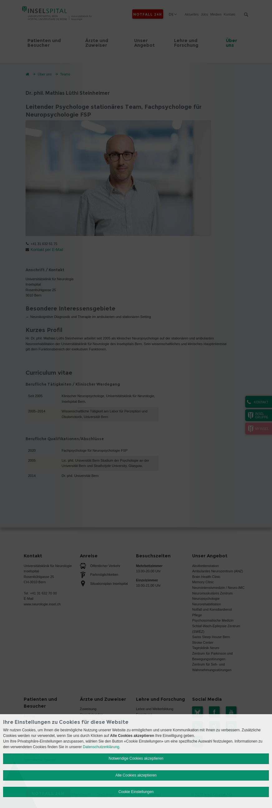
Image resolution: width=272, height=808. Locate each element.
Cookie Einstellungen (136, 792)
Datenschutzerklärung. (101, 747)
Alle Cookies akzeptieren (136, 775)
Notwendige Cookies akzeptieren (136, 758)
